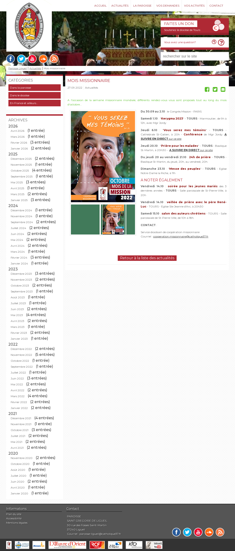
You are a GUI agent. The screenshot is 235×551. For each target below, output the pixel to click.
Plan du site (13, 514)
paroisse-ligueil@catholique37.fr (100, 534)
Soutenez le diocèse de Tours (182, 30)
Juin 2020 (17, 481)
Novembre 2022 (21, 355)
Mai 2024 (17, 240)
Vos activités (194, 5)
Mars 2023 (18, 327)
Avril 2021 (17, 447)
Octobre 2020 (20, 464)
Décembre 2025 (21, 158)
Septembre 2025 (21, 176)
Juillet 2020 (18, 475)
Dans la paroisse (20, 87)
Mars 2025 (17, 194)
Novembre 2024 (21, 216)
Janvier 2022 (19, 408)
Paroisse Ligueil (17, 68)
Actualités (119, 5)
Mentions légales (17, 522)
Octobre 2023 (20, 285)
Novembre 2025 (21, 164)
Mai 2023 (17, 315)
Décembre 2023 (21, 273)
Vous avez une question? (180, 42)
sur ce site (191, 150)
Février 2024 (19, 257)
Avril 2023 (17, 321)
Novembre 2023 (21, 279)
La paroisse (142, 5)
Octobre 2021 (19, 430)
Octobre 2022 (20, 360)
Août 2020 (18, 469)
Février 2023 (19, 332)
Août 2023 (18, 297)
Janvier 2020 (19, 493)
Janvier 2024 (19, 263)
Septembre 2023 (22, 291)
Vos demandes (167, 5)
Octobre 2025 (20, 170)
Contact (216, 5)
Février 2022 (19, 402)
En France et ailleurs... (24, 103)
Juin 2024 (17, 234)
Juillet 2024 (18, 228)
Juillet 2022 (18, 372)
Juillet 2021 (18, 436)
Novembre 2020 (21, 458)
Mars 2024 (18, 251)
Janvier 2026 (19, 148)
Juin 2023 (17, 309)
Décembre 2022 (21, 349)
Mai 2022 (17, 384)
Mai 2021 (16, 442)
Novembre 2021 (21, 424)
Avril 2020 (18, 487)
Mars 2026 (18, 136)
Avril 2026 (17, 130)
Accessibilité (14, 518)
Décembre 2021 (21, 418)
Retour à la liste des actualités (147, 258)
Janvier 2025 (19, 200)
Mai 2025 (17, 182)
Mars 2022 (18, 396)
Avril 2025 (17, 188)
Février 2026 (19, 142)
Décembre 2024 (21, 210)
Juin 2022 (17, 378)
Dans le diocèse (19, 95)
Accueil (100, 5)
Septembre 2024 (22, 222)
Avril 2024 (18, 245)
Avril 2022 (17, 390)
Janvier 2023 (19, 338)
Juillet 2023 (18, 303)
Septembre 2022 (22, 366)
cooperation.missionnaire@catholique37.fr (180, 236)
